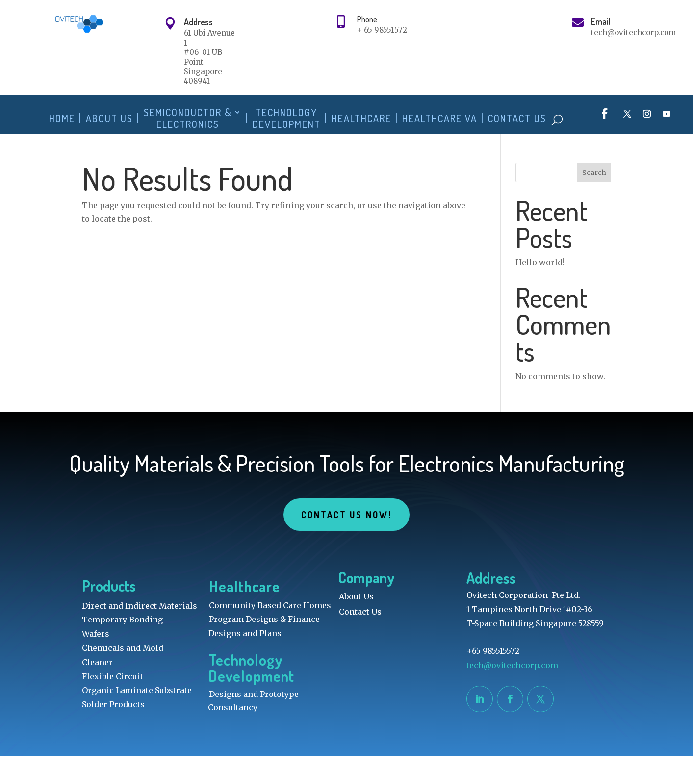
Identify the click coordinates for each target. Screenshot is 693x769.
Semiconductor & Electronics (188, 118)
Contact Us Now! (346, 527)
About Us (109, 118)
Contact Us (517, 118)
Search (594, 185)
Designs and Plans (245, 646)
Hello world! (540, 275)
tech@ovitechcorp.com (513, 678)
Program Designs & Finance (264, 632)
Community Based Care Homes (270, 618)
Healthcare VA (439, 118)
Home (62, 118)
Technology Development (287, 118)
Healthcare (361, 118)
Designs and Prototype (254, 707)
